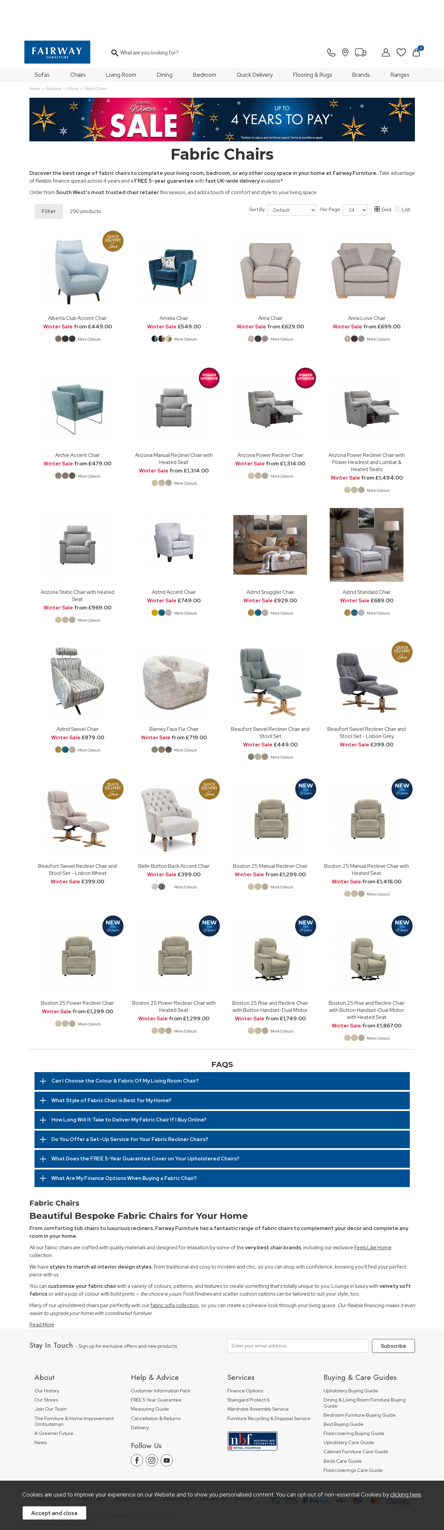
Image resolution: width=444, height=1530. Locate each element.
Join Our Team (50, 1372)
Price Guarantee (52, 1462)
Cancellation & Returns (156, 1382)
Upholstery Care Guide (349, 1406)
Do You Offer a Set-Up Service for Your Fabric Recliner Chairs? (129, 1102)
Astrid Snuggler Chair (270, 555)
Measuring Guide (150, 1372)
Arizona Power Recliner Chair (270, 418)
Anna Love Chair (366, 281)
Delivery (140, 1391)
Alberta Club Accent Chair (77, 281)
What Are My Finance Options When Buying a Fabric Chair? (124, 1141)
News (40, 1406)
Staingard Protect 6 (248, 1363)
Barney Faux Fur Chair (173, 692)
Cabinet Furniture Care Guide (356, 1415)
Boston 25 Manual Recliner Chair (270, 829)
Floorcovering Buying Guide (354, 1397)
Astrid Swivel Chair (77, 692)
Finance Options (245, 1354)
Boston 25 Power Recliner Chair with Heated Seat (174, 970)
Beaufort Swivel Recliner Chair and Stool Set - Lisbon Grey (366, 696)
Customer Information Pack (160, 1354)
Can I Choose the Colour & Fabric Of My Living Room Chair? (125, 1044)
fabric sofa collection (174, 1269)
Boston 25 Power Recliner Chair (77, 966)
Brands (361, 38)
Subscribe (393, 1309)
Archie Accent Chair (77, 418)
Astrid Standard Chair (367, 555)
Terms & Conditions (134, 1462)
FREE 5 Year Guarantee (156, 1363)
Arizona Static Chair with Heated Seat (77, 559)
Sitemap (244, 1462)
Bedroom (204, 38)
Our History (46, 1354)
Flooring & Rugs (312, 38)
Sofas (42, 38)
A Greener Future (53, 1397)
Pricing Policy (92, 1462)
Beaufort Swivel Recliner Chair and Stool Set (270, 696)
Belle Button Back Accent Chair (174, 829)
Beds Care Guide (343, 1425)
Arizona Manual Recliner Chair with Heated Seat (174, 422)
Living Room (121, 38)
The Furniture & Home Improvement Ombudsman (74, 1385)
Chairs (78, 38)
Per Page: (343, 173)
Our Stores (46, 1363)
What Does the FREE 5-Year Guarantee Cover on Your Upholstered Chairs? (145, 1122)
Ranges (400, 38)
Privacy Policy (178, 1462)
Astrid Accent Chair (174, 555)
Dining (164, 38)
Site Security (213, 1462)
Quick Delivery (255, 38)
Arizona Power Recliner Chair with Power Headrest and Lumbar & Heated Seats (366, 425)
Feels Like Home (373, 1211)
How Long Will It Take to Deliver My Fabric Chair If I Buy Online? (129, 1083)
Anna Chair (270, 281)
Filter (49, 174)
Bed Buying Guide (344, 1388)
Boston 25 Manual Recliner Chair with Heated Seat (366, 833)
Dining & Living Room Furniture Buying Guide (365, 1366)
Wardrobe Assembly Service (258, 1372)
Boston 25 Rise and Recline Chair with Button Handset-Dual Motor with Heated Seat (366, 973)
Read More (41, 1288)
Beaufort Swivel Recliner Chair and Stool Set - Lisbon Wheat (77, 833)
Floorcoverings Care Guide (353, 1434)
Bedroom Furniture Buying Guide (360, 1379)
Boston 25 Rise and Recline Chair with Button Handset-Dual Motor (270, 970)
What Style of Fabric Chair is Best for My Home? (111, 1064)
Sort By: (283, 173)
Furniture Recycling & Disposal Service (268, 1382)
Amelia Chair (174, 281)
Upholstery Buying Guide (351, 1354)
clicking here (405, 1494)
